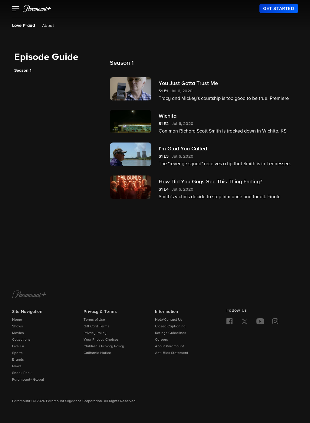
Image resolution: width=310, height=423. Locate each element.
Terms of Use (94, 320)
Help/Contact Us (168, 320)
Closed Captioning (170, 326)
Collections (21, 340)
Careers (161, 340)
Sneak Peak (21, 373)
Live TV (18, 346)
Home (17, 320)
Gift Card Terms (96, 326)
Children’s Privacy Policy (104, 346)
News (16, 366)
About (48, 26)
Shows (17, 326)
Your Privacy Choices (101, 340)
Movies (18, 333)
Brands (18, 360)
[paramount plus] (37, 8)
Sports (17, 353)
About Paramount (169, 346)
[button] (16, 9)
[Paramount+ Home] (29, 295)
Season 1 (22, 70)
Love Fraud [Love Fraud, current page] (23, 26)
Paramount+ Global (28, 380)
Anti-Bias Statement (171, 353)
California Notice (97, 353)
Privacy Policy (95, 333)
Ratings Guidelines (170, 333)
